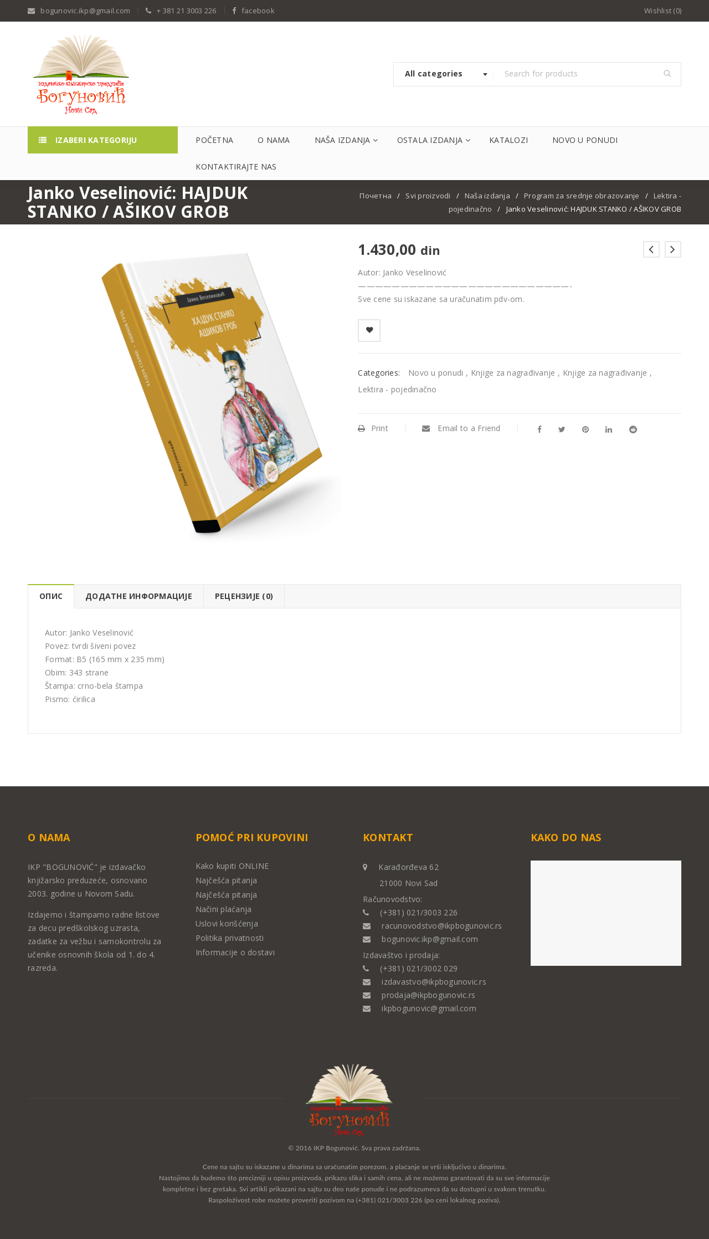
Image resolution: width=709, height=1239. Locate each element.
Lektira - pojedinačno (397, 389)
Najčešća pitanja (227, 880)
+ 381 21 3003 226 (186, 11)
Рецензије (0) (244, 596)
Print (373, 428)
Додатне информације (138, 596)
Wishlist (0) (662, 11)
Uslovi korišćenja (227, 923)
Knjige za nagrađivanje (513, 372)
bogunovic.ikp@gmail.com (85, 11)
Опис (51, 596)
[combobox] (444, 74)
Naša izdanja (487, 196)
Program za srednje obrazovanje (582, 196)
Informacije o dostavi (235, 952)
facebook (258, 11)
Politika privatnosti (230, 938)
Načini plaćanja (224, 909)
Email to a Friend (461, 428)
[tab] (51, 596)
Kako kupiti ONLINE (232, 866)
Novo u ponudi (435, 372)
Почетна (375, 196)
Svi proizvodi (427, 196)
